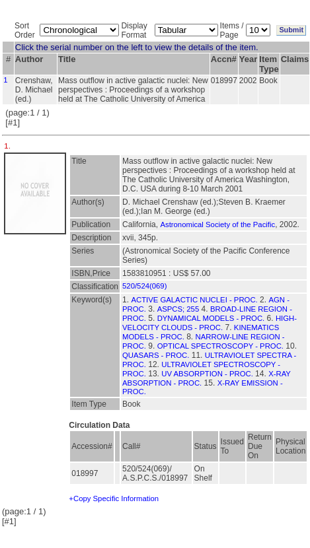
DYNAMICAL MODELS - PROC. (211, 318)
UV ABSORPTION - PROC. (206, 374)
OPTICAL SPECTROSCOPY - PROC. (220, 346)
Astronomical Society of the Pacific (217, 224)
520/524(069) (144, 286)
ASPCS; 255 (178, 309)
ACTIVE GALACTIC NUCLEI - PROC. (194, 300)
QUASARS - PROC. (155, 355)
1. (8, 146)
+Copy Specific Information (114, 498)
